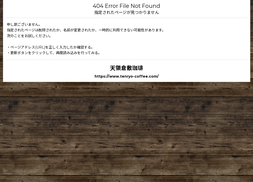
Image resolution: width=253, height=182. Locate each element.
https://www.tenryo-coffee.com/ (127, 76)
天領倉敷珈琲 (126, 68)
